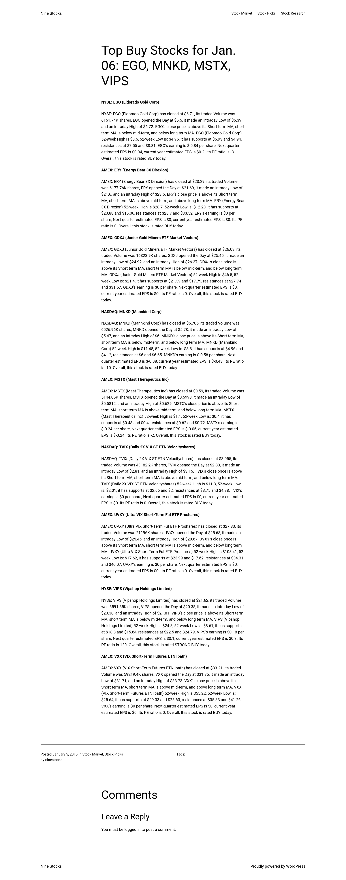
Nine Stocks (51, 13)
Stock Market (92, 754)
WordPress (295, 866)
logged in (132, 829)
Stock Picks (114, 754)
